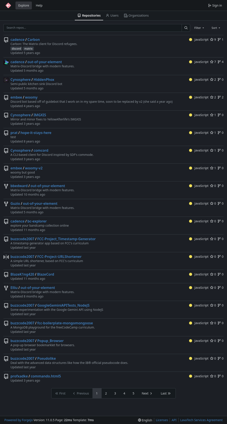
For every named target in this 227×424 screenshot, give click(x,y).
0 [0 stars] (213, 186)
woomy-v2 (34, 168)
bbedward (19, 186)
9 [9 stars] (213, 39)
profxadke (19, 376)
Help (39, 5)
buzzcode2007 (22, 239)
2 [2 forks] (220, 97)
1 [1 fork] (220, 39)
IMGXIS (40, 115)
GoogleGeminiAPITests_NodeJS (63, 305)
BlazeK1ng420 (22, 274)
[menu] (145, 420)
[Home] (8, 5)
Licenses (162, 420)
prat (14, 132)
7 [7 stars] (213, 62)
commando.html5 (46, 376)
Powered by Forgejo (18, 420)
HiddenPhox (44, 79)
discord (16, 48)
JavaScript (198, 39)
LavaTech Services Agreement (201, 420)
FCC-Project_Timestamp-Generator (66, 239)
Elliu (14, 287)
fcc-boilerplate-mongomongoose (65, 323)
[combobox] (199, 28)
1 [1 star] (213, 115)
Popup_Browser (50, 341)
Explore (23, 5)
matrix (28, 48)
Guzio (15, 203)
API (174, 420)
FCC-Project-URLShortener (59, 256)
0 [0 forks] (220, 79)
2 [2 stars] (213, 79)
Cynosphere (20, 79)
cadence (17, 39)
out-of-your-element (44, 62)
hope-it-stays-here (35, 132)
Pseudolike (46, 358)
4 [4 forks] (220, 62)
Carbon (33, 39)
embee (16, 97)
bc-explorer (37, 221)
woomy (31, 97)
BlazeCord (45, 274)
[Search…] (186, 28)
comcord (41, 150)
